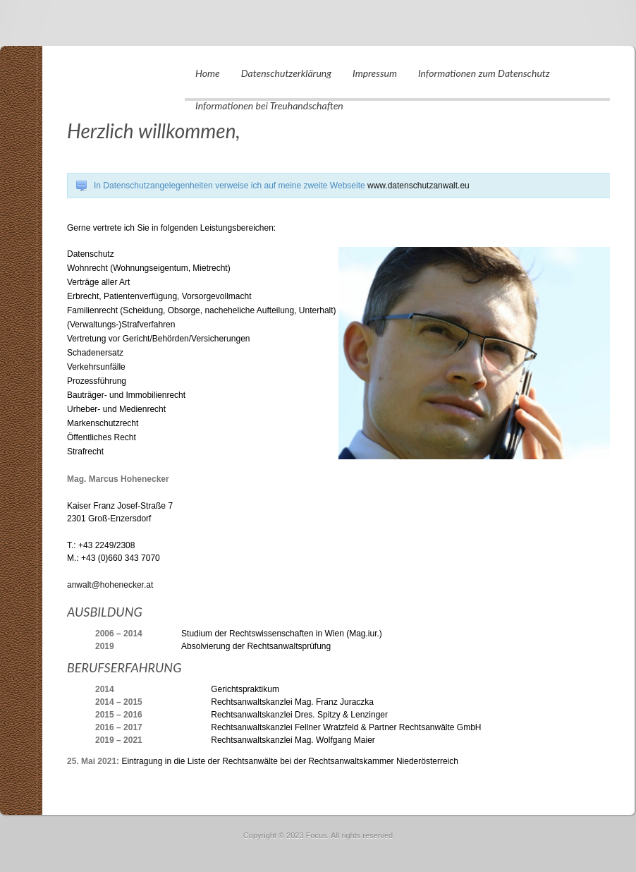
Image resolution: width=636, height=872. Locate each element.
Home (207, 73)
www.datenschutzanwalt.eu (418, 185)
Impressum (375, 73)
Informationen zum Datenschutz (484, 73)
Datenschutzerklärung (286, 73)
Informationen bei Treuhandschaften (269, 105)
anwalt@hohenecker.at (110, 585)
